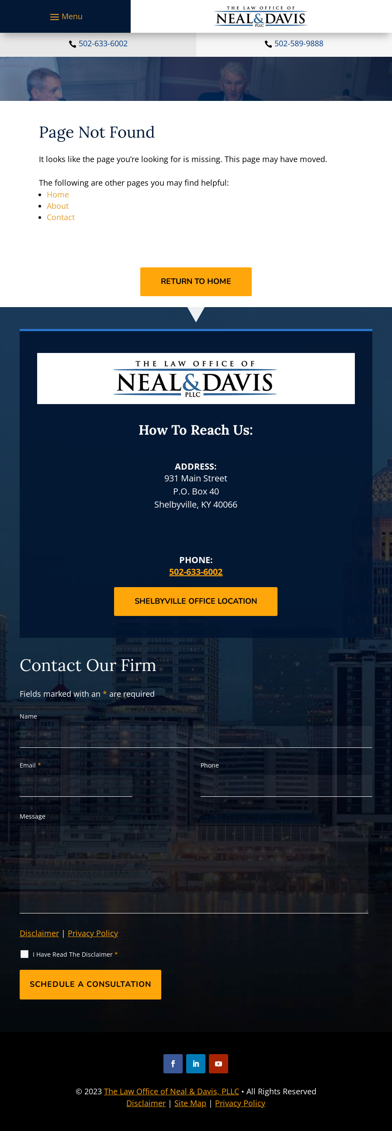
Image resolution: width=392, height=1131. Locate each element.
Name (28, 716)
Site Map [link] (190, 1103)
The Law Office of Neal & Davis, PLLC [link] (171, 1091)
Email (30, 765)
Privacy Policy (93, 933)
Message (32, 816)
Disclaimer (39, 933)
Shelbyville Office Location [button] (196, 601)
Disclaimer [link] (146, 1103)
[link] (261, 16)
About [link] (58, 206)
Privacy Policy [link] (240, 1103)
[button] (65, 17)
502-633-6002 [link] (103, 43)
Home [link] (58, 194)
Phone (210, 765)
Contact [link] (61, 217)
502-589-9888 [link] (298, 43)
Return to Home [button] (196, 281)
